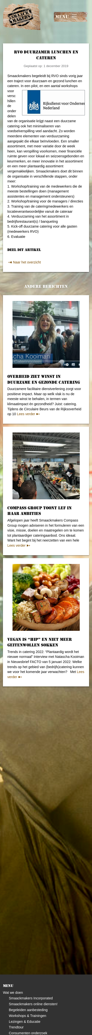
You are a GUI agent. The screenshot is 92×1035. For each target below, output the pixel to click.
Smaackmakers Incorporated (31, 998)
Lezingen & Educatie (24, 1022)
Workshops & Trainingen (27, 1016)
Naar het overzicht (24, 262)
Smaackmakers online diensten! (33, 1004)
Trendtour (16, 1027)
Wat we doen (13, 993)
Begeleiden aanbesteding (28, 1010)
